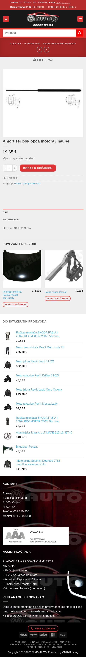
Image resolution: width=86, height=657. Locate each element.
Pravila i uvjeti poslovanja (28, 644)
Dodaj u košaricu (37, 167)
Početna (15, 43)
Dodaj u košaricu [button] (15, 304)
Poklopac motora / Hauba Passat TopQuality (12, 294)
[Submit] (79, 33)
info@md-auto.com (63, 3)
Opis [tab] (5, 212)
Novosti (56, 647)
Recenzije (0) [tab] (11, 219)
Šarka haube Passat (55, 292)
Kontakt (65, 642)
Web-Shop (21, 642)
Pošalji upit (49, 642)
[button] (6, 19)
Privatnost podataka (62, 644)
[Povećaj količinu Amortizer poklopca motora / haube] (15, 168)
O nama (34, 642)
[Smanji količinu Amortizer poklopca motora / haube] (5, 168)
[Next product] (39, 49)
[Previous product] (46, 49)
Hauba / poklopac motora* (59, 43)
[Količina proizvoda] (10, 168)
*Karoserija (31, 43)
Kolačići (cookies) (37, 647)
